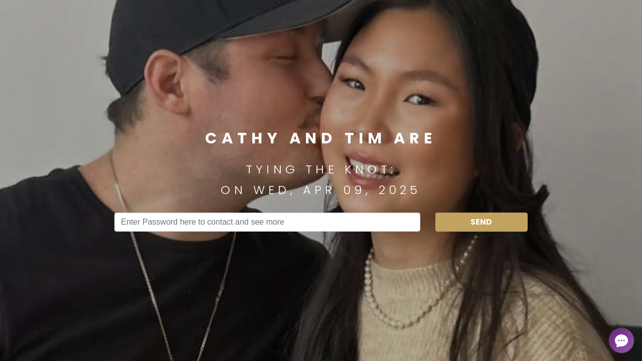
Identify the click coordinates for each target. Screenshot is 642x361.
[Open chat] (621, 340)
